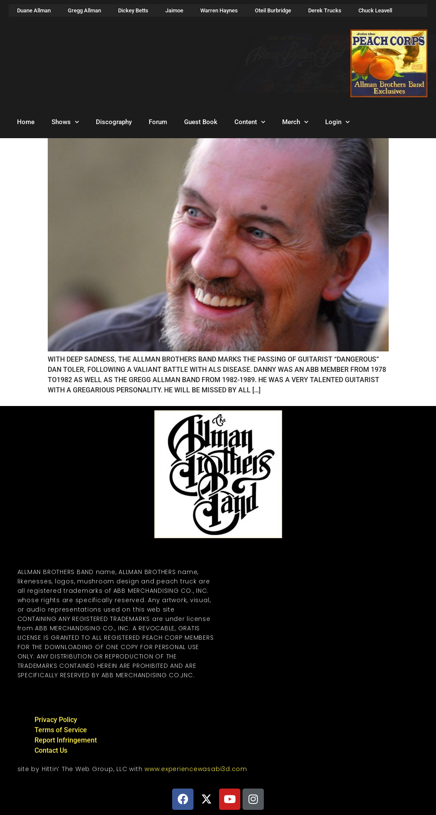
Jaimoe (174, 10)
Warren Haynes (219, 10)
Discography (114, 122)
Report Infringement (66, 740)
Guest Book (200, 122)
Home (26, 122)
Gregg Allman (84, 10)
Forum (158, 122)
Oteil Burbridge (273, 10)
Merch (295, 122)
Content (249, 122)
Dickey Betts (133, 10)
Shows (65, 122)
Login (337, 122)
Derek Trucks (324, 10)
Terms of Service (61, 730)
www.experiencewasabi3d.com (195, 769)
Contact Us (51, 750)
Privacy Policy (56, 720)
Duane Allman (34, 10)
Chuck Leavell (375, 10)
